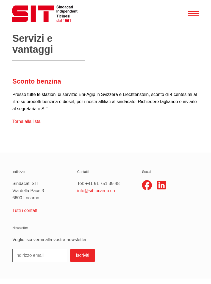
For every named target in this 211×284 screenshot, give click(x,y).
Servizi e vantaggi (32, 44)
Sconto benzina (36, 81)
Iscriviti (82, 255)
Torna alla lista (26, 121)
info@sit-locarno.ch (96, 190)
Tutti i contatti (25, 210)
